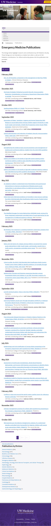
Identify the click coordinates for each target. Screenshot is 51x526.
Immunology (5, 456)
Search (4, 61)
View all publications (7, 444)
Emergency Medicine (36, 82)
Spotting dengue (9, 108)
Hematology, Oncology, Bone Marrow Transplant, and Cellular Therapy (21, 462)
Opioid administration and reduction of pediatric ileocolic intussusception (25, 133)
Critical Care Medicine (8, 471)
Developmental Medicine (9, 486)
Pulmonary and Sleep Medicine (10, 480)
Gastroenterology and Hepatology (11, 489)
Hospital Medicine (7, 478)
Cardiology (5, 482)
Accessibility (20, 519)
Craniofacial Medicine (8, 484)
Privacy (27, 519)
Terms (33, 519)
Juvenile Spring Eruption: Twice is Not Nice (16, 292)
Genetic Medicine (7, 467)
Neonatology (24, 309)
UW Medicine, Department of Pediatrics (12, 5)
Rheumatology (6, 475)
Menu (4, 28)
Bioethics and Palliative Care (10, 454)
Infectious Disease (9, 84)
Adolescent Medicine (8, 469)
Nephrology (5, 465)
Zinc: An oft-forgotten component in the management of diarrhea (23, 78)
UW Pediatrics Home (2, 43)
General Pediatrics (7, 449)
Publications (9, 43)
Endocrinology (6, 473)
